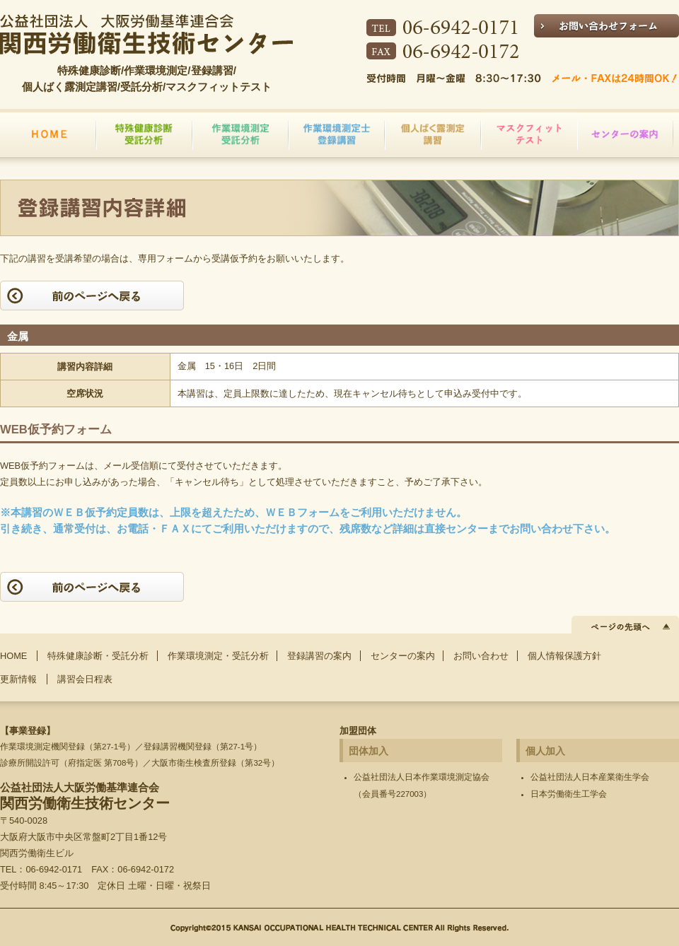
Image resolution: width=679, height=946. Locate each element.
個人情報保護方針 (564, 655)
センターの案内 (403, 655)
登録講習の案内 (319, 655)
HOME (13, 655)
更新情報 (18, 679)
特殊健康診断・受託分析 (98, 655)
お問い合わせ (481, 655)
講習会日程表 (84, 679)
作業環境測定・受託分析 (218, 655)
